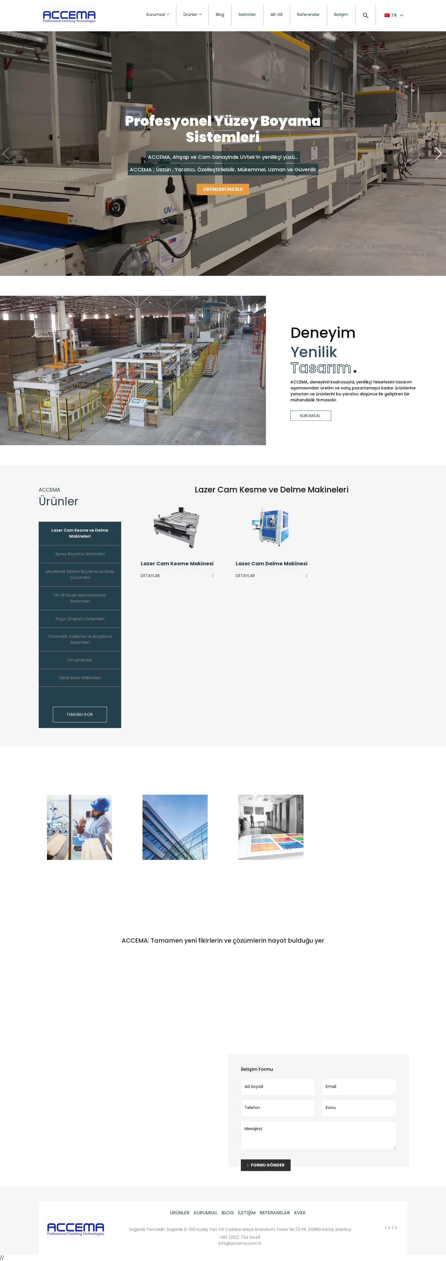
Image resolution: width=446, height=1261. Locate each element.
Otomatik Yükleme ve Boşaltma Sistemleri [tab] (80, 646)
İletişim (341, 14)
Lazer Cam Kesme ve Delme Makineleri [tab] (79, 539)
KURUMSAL (205, 1212)
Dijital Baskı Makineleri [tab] (80, 684)
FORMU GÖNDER (272, 1165)
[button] (439, 153)
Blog (220, 14)
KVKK (300, 1212)
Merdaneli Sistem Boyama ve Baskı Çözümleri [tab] (80, 581)
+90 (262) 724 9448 (240, 1237)
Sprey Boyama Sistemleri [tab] (80, 560)
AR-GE (277, 14)
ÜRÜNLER (179, 1212)
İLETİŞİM (246, 1212)
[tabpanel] (278, 532)
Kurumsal (157, 14)
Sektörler (247, 14)
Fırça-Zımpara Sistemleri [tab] (80, 625)
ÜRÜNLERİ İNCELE (223, 189)
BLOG (228, 1212)
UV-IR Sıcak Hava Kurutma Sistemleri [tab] (80, 604)
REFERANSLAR (275, 1212)
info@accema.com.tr (239, 1243)
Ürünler (192, 14)
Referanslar (308, 14)
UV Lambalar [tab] (80, 666)
